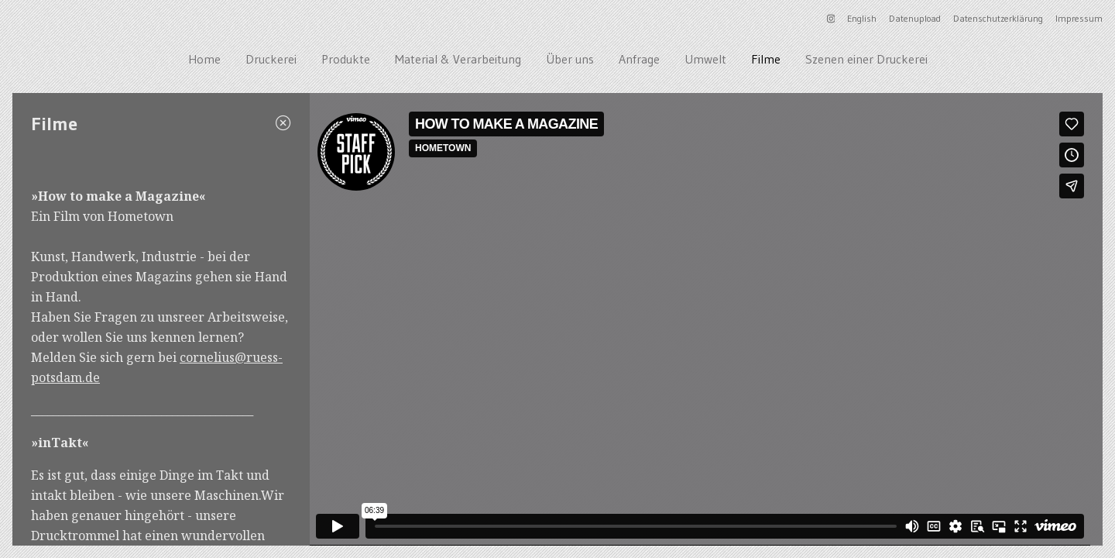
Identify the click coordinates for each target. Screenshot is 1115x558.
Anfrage (639, 59)
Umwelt (705, 59)
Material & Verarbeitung (458, 59)
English (862, 18)
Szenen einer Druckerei (866, 59)
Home (204, 59)
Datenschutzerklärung (998, 18)
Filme (765, 59)
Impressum (1079, 18)
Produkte (345, 59)
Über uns (570, 59)
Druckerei (271, 59)
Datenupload (915, 18)
